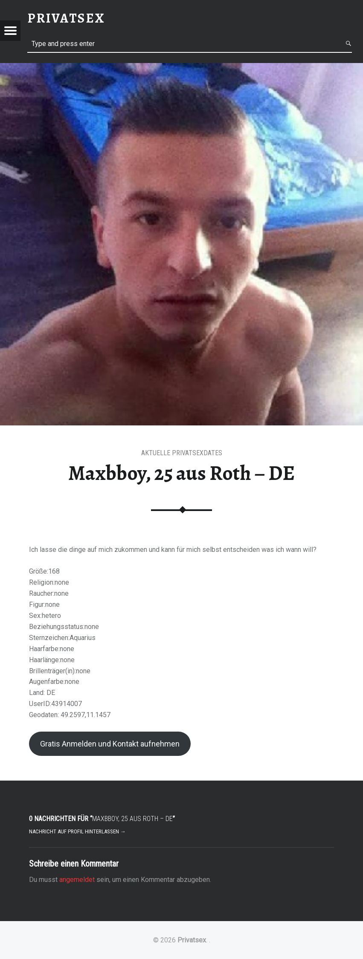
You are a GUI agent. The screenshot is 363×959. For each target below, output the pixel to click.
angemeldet (77, 880)
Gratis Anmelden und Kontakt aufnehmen (110, 743)
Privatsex (191, 940)
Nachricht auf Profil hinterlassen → (77, 831)
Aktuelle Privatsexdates (181, 453)
